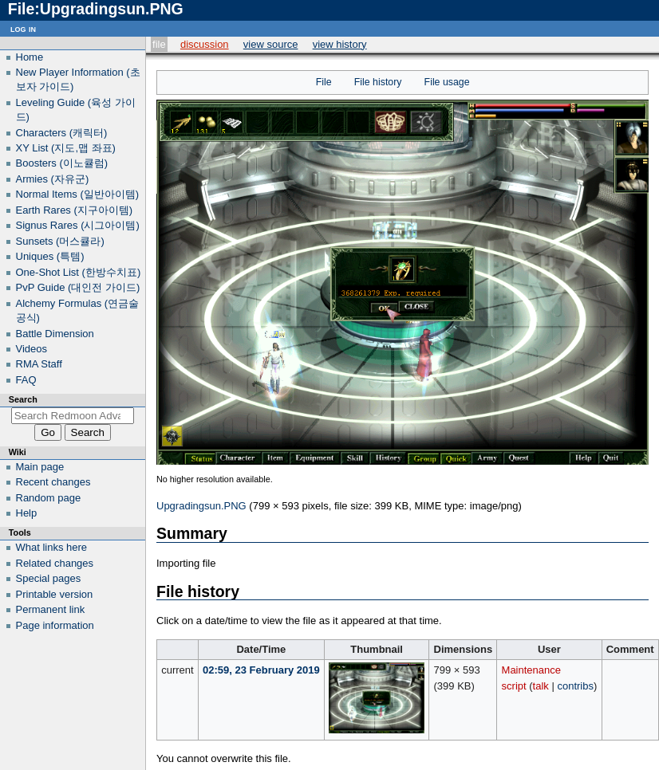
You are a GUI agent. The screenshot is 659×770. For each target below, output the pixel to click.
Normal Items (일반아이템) (78, 194)
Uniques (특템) (50, 256)
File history (378, 82)
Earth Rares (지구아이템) (74, 210)
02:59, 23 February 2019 (261, 670)
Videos (32, 349)
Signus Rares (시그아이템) (78, 225)
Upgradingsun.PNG (201, 506)
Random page (48, 498)
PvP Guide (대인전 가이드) (78, 287)
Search (23, 399)
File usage (447, 82)
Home (30, 57)
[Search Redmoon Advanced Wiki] (73, 415)
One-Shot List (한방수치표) (78, 272)
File (159, 44)
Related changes (55, 563)
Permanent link (50, 609)
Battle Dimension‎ (55, 334)
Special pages (48, 578)
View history (340, 44)
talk (541, 686)
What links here (52, 547)
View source (270, 44)
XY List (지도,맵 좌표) (66, 148)
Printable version (54, 594)
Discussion (204, 44)
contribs (575, 686)
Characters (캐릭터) (62, 133)
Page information (55, 625)
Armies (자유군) (52, 179)
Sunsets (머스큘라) (60, 241)
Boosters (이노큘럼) (62, 163)
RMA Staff (39, 364)
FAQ (26, 380)
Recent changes (53, 482)
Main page (40, 467)
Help (26, 513)
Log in (23, 28)
